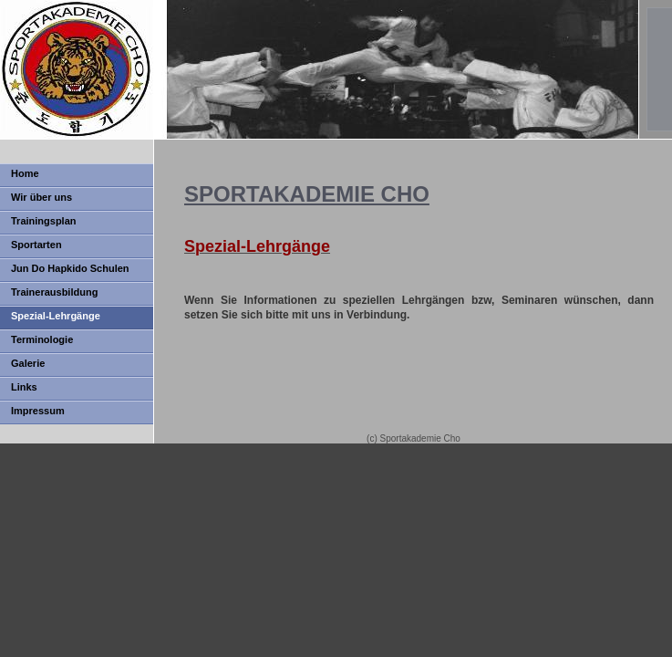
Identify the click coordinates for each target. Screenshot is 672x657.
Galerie (28, 363)
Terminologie (42, 339)
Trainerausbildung (54, 292)
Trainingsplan (44, 220)
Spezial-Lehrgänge (55, 315)
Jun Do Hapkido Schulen (70, 268)
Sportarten (36, 244)
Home (25, 173)
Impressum (38, 410)
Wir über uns (41, 197)
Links (24, 386)
